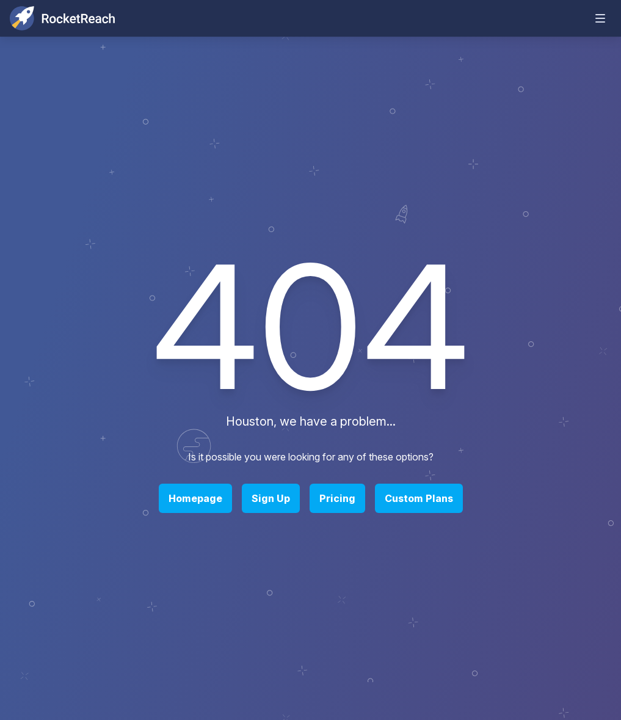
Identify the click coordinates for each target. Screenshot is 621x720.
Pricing (337, 498)
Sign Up (271, 498)
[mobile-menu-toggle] (600, 18)
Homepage (195, 498)
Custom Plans (419, 498)
